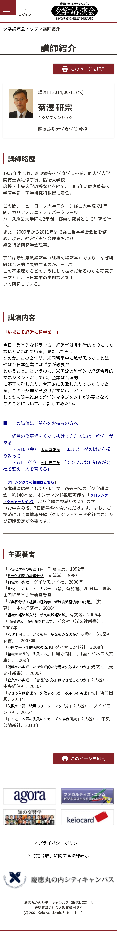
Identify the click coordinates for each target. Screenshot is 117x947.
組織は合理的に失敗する (32, 666)
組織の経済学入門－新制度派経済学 (43, 614)
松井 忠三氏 (52, 462)
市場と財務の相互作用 (30, 568)
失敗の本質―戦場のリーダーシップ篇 (45, 718)
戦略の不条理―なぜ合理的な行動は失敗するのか (56, 679)
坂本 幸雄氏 (52, 449)
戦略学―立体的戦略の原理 (34, 653)
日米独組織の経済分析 (30, 575)
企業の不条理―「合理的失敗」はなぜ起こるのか (56, 692)
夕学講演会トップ (20, 28)
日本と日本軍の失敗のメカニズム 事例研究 (50, 731)
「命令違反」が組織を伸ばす (35, 627)
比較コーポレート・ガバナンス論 (41, 588)
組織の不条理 (21, 581)
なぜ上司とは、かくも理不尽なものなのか (49, 640)
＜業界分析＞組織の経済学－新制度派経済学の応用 (58, 601)
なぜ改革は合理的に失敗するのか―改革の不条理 (56, 705)
